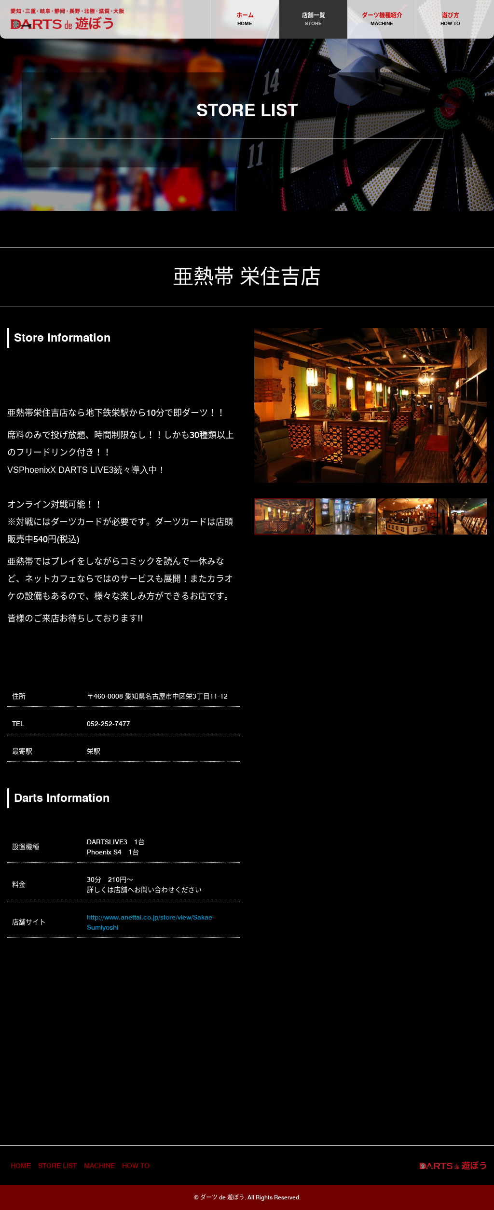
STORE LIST (57, 1165)
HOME (21, 1165)
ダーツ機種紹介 (381, 20)
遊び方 (450, 20)
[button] (263, 405)
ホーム (244, 20)
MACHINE (99, 1165)
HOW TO (136, 1165)
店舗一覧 (313, 20)
